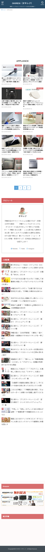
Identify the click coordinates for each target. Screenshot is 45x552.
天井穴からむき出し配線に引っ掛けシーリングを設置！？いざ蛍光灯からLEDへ (27, 299)
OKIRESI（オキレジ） (22, 3)
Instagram (31, 248)
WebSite (15, 248)
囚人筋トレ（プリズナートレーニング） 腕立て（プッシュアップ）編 (26, 320)
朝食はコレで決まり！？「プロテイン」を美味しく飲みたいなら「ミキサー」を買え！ (27, 370)
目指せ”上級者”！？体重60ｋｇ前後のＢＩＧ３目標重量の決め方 (27, 306)
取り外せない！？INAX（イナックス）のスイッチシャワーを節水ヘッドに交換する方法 (27, 266)
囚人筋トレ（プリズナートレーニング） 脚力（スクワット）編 (26, 344)
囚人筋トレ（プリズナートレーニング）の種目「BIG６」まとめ (27, 273)
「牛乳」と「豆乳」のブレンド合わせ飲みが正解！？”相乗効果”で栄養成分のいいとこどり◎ (22, 412)
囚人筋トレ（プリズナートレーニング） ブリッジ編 (26, 327)
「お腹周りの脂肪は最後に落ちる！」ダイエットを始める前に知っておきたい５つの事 (27, 384)
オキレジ (23, 216)
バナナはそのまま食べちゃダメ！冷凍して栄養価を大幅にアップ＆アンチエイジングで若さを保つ (22, 281)
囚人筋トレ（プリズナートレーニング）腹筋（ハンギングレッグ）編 (27, 377)
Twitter (23, 248)
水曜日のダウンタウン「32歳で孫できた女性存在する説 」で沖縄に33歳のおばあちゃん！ (22, 291)
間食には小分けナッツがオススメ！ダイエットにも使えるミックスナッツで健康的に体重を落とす (22, 421)
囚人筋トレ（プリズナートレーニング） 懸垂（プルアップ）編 (26, 313)
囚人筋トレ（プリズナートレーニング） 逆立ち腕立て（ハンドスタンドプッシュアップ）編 (21, 402)
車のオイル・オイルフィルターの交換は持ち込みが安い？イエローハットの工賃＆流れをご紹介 (22, 352)
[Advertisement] (22, 35)
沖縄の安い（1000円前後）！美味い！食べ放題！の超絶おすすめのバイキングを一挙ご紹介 (22, 335)
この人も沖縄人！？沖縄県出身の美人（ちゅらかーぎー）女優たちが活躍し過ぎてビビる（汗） (22, 392)
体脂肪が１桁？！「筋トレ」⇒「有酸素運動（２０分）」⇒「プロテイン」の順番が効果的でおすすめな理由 (22, 362)
